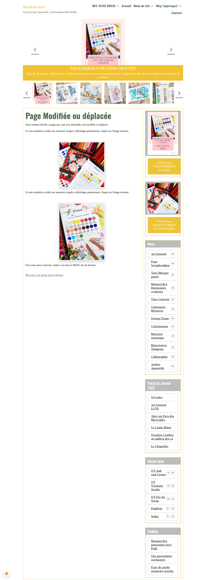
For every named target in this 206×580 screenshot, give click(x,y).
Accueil (126, 6)
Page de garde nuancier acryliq (162, 569)
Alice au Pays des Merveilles (162, 418)
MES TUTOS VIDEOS (104, 6)
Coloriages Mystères (158, 309)
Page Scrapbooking (160, 263)
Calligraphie (159, 356)
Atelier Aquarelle (157, 366)
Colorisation (159, 326)
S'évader (157, 397)
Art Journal (158, 253)
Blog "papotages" (167, 6)
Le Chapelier (159, 446)
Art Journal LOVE (158, 406)
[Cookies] (6, 573)
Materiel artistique (157, 336)
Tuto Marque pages (160, 274)
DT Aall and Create (158, 472)
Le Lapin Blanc (161, 427)
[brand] (50, 9)
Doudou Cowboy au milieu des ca (162, 436)
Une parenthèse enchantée (161, 558)
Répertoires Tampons (159, 347)
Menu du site (142, 6)
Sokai (155, 516)
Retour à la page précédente (44, 275)
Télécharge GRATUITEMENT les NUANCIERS (164, 225)
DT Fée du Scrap (158, 499)
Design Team (160, 318)
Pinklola (156, 508)
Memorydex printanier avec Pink (161, 545)
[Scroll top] (200, 574)
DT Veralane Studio (157, 486)
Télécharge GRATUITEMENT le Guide (164, 166)
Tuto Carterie (160, 299)
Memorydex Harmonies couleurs (159, 288)
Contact (177, 12)
